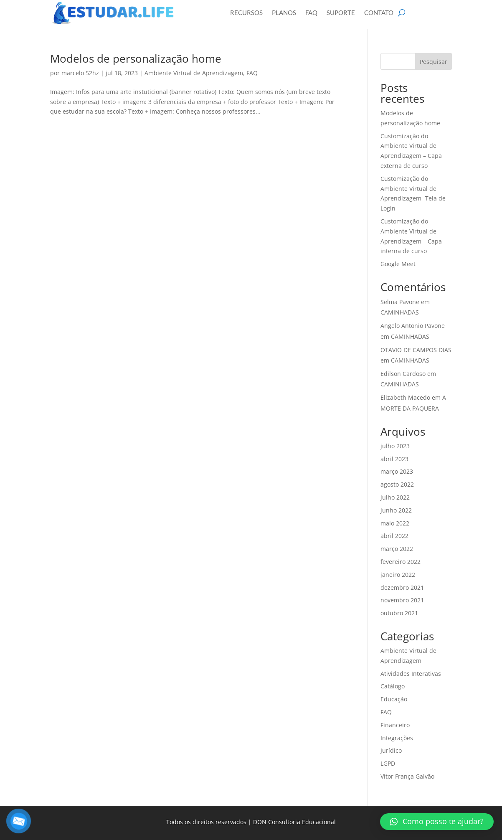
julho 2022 (395, 497)
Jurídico (391, 750)
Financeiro (395, 725)
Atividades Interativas (410, 674)
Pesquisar (433, 62)
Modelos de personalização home (135, 58)
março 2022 (396, 549)
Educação (393, 699)
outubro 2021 (399, 613)
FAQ (252, 73)
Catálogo (392, 686)
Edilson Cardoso (403, 374)
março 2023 (396, 471)
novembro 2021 (402, 600)
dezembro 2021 (402, 587)
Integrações (396, 738)
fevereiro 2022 (400, 562)
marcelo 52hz (80, 73)
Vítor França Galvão (407, 776)
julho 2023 (395, 446)
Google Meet (398, 264)
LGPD (387, 763)
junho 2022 (396, 510)
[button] (437, 821)
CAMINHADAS (399, 312)
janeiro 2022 (397, 575)
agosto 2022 (397, 484)
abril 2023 (394, 459)
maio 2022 (394, 523)
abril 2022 (394, 536)
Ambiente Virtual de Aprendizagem (194, 73)
